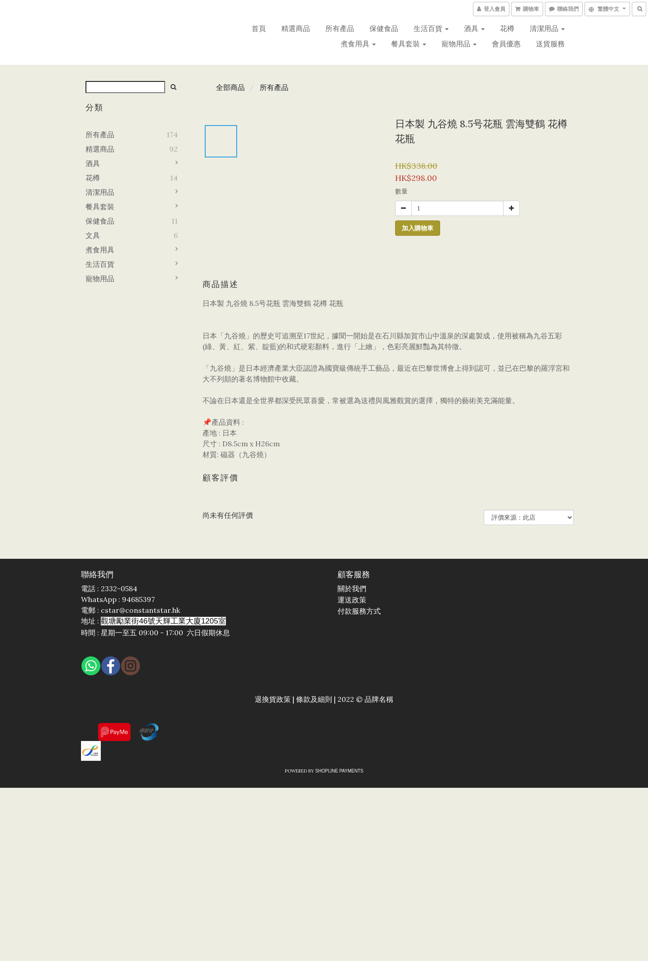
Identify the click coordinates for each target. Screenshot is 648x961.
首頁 (259, 28)
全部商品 (230, 87)
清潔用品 (547, 28)
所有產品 (339, 28)
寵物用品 (459, 43)
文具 (93, 235)
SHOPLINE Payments (339, 770)
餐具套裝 (408, 43)
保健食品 (383, 28)
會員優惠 (506, 43)
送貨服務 (550, 43)
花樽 (507, 28)
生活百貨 (431, 28)
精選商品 (295, 28)
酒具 (474, 28)
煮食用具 (358, 43)
